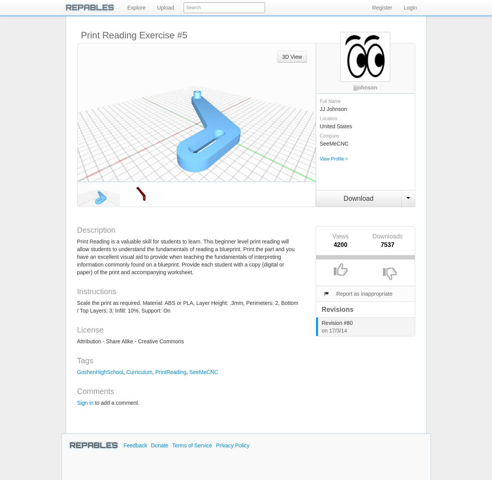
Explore (137, 8)
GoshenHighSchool (100, 372)
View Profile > (334, 159)
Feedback (135, 445)
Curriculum (139, 372)
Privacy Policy (232, 445)
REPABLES (90, 7)
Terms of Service (192, 445)
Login (410, 8)
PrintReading (170, 372)
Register (382, 8)
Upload (165, 8)
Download (359, 198)
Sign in (85, 403)
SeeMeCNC (203, 372)
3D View (292, 57)
